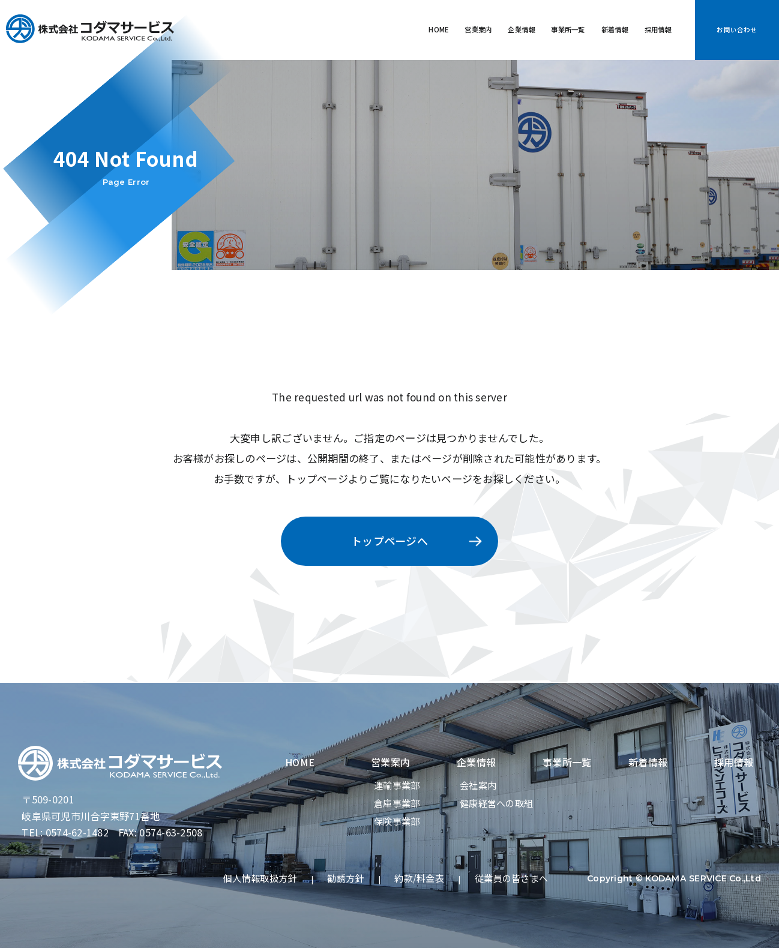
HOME (332, 30)
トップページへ (389, 540)
